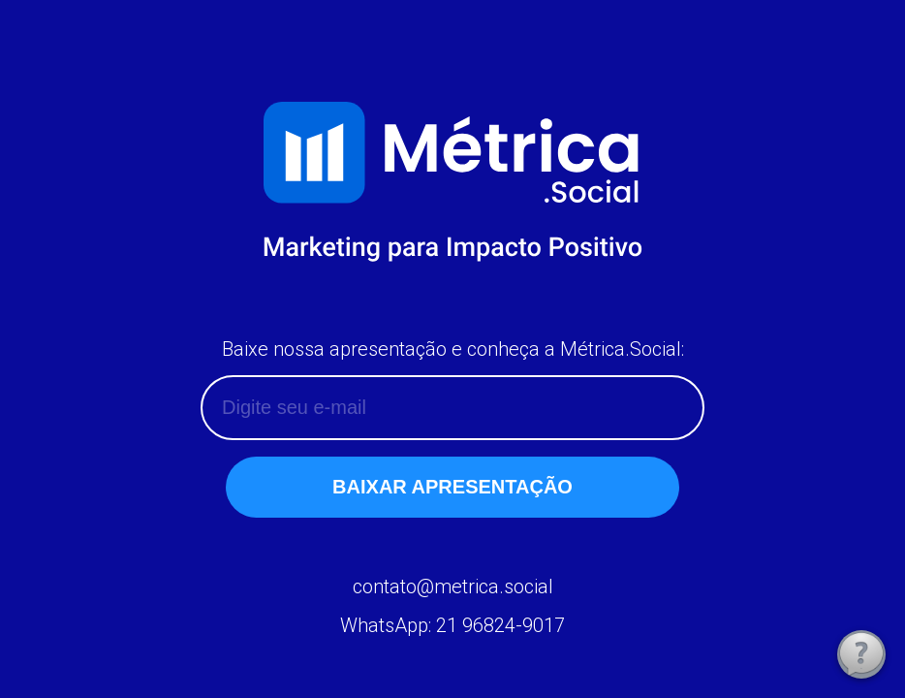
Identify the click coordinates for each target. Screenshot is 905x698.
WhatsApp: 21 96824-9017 (452, 625)
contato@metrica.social (453, 586)
